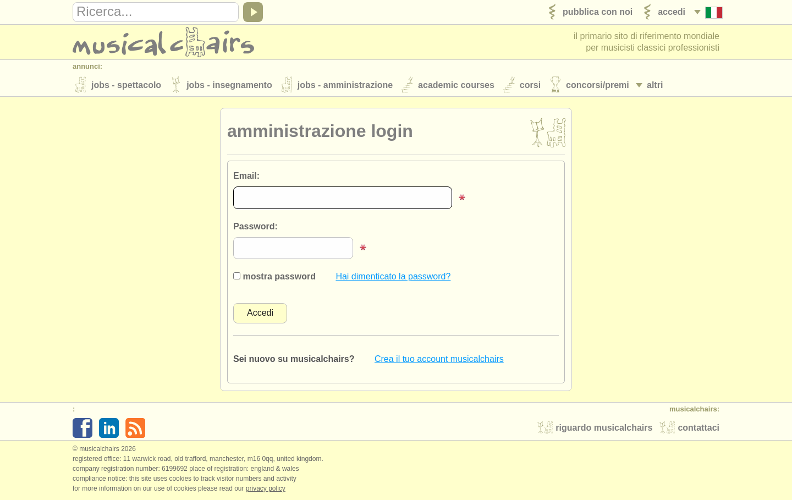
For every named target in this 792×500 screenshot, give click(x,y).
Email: (246, 175)
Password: (255, 226)
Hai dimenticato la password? (393, 276)
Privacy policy (265, 488)
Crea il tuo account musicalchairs (439, 359)
